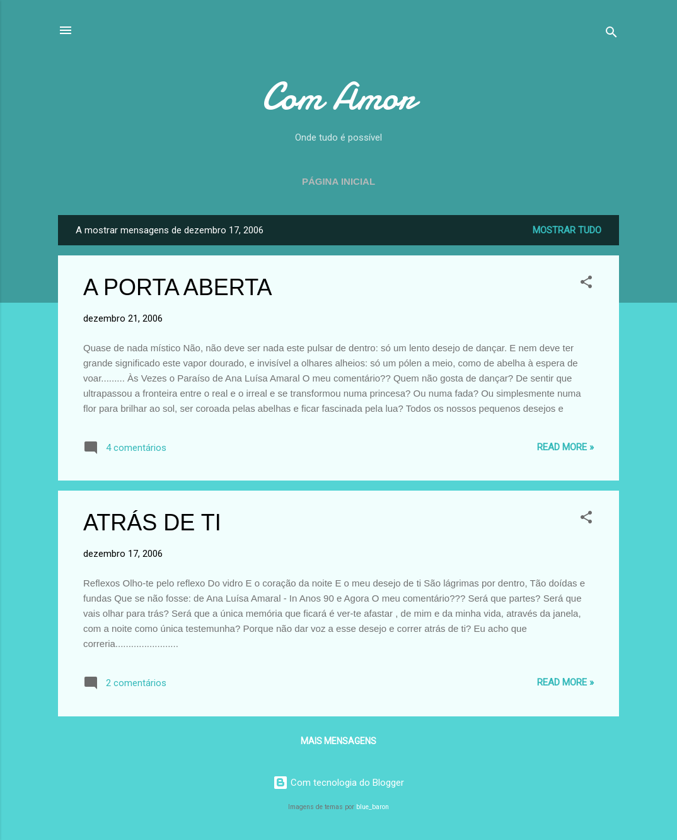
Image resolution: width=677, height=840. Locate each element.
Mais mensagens (338, 741)
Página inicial (338, 181)
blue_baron (372, 807)
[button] (586, 284)
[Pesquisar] (611, 34)
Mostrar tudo (567, 230)
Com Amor (338, 96)
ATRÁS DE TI (152, 522)
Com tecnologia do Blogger (338, 782)
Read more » (565, 447)
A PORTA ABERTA (177, 287)
